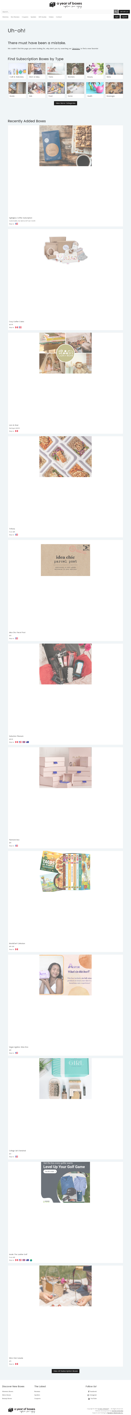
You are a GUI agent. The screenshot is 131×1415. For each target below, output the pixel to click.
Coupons (25, 17)
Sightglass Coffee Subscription (20, 218)
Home (70, 96)
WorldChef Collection (17, 943)
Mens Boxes (6, 1395)
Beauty (90, 77)
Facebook (92, 1391)
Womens (71, 77)
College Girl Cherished (17, 1151)
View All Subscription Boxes (65, 1371)
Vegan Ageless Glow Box (18, 1047)
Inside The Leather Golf (18, 1254)
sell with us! (124, 12)
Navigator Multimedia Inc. (115, 1413)
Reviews (37, 1391)
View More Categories (66, 103)
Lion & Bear (13, 425)
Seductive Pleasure (16, 736)
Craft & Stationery (17, 77)
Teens (51, 77)
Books (12, 96)
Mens (109, 77)
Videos (51, 17)
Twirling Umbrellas (117, 1411)
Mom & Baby (34, 77)
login (116, 17)
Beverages (111, 96)
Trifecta (12, 529)
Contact (59, 17)
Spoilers (33, 17)
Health (89, 96)
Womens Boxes (7, 1391)
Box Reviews (15, 17)
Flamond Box (14, 840)
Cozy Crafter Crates (16, 321)
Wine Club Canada (16, 1358)
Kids (30, 96)
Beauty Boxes (7, 1398)
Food (51, 96)
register (124, 17)
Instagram (92, 1395)
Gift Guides (42, 17)
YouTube (92, 1398)
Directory (6, 17)
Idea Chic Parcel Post (17, 632)
